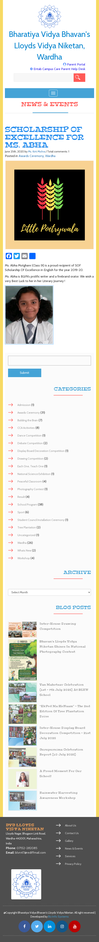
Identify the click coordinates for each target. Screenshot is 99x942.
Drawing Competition (30, 458)
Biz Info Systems (58, 916)
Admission (23, 405)
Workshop (23, 558)
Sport (20, 512)
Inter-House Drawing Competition (57, 626)
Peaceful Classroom (29, 481)
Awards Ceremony (31, 156)
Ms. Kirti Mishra (36, 151)
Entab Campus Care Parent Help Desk (59, 69)
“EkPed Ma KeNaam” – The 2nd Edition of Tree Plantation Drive (64, 711)
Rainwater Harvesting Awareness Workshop (58, 795)
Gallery (69, 841)
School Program (27, 504)
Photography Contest (30, 489)
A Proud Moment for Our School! (60, 773)
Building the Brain (27, 420)
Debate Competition (30, 443)
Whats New (24, 550)
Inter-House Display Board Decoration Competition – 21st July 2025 (65, 733)
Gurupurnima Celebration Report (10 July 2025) (61, 752)
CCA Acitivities (26, 428)
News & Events (74, 848)
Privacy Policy (73, 864)
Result (21, 497)
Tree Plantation (26, 527)
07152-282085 (27, 848)
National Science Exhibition (33, 474)
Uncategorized (26, 535)
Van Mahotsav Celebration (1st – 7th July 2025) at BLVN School (63, 690)
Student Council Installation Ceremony (40, 520)
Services (70, 856)
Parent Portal (76, 64)
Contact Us (72, 833)
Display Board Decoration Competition (41, 451)
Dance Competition (29, 435)
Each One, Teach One (30, 466)
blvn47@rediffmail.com (30, 852)
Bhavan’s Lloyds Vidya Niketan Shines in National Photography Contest (62, 647)
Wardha (50, 156)
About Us (70, 825)
